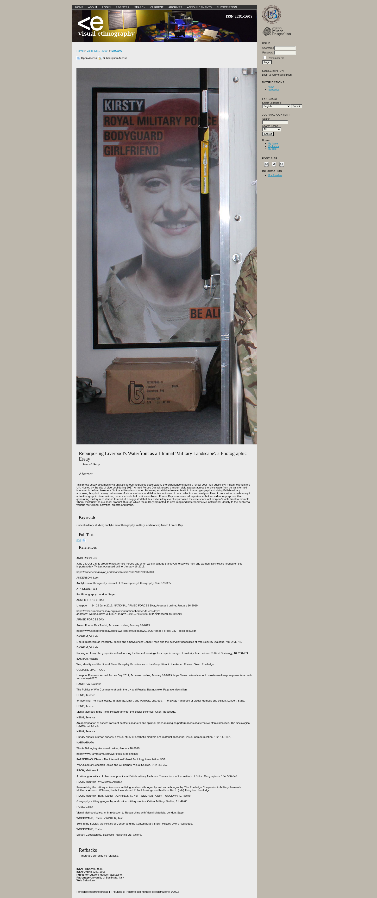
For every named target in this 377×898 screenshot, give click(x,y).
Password (267, 52)
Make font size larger (281, 164)
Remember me (276, 58)
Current (157, 7)
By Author (273, 146)
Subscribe (273, 89)
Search (139, 7)
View (271, 87)
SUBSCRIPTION (227, 7)
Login (106, 7)
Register (122, 7)
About (92, 7)
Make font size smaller (266, 164)
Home (79, 7)
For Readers (275, 175)
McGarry (117, 50)
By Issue (273, 143)
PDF (78, 540)
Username (268, 48)
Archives (175, 7)
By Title (272, 149)
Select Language (271, 103)
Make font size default (274, 164)
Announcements (199, 7)
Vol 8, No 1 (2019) (97, 50)
